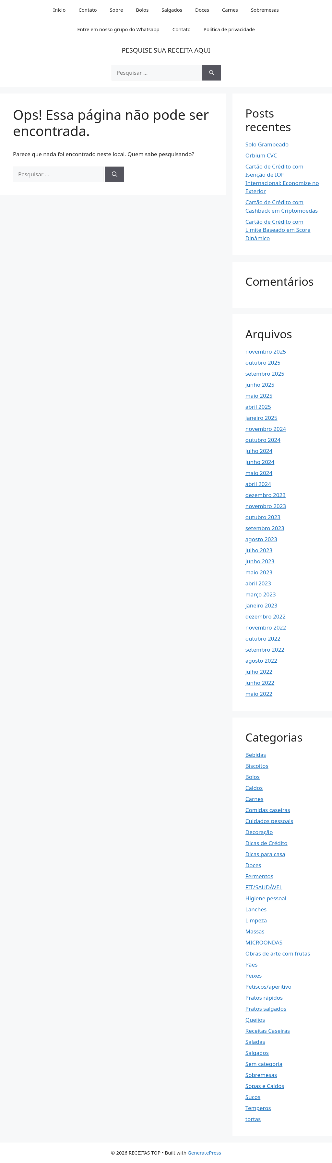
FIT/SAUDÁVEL (263, 887)
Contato (87, 9)
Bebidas (255, 754)
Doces (202, 9)
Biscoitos (256, 765)
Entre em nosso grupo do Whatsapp (118, 29)
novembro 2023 (265, 506)
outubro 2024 (262, 440)
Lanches (256, 909)
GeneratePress (204, 1152)
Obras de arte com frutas (277, 953)
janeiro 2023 (261, 605)
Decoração (259, 832)
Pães (251, 964)
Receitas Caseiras (267, 1030)
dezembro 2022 (265, 616)
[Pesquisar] (211, 73)
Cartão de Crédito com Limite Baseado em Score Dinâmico (278, 230)
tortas (253, 1119)
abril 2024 (258, 484)
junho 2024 (260, 462)
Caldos (254, 788)
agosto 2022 (261, 660)
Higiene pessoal (265, 898)
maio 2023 (258, 572)
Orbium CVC (261, 155)
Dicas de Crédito (266, 843)
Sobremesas (265, 9)
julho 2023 (258, 550)
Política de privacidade (229, 29)
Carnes (230, 9)
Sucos (252, 1097)
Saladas (255, 1041)
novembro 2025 (265, 351)
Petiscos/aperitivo (268, 986)
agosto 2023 (261, 539)
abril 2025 (258, 406)
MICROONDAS (263, 942)
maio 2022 (258, 693)
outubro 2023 (262, 517)
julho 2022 (258, 671)
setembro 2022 (264, 649)
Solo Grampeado (267, 144)
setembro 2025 (264, 373)
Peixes (253, 975)
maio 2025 (258, 395)
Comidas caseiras (267, 810)
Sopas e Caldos (264, 1086)
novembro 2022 (265, 627)
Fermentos (259, 876)
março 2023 (260, 594)
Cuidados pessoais (269, 821)
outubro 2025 (262, 362)
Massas (255, 931)
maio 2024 (258, 473)
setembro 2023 (264, 528)
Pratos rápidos (264, 997)
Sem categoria (263, 1064)
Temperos (258, 1108)
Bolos (142, 9)
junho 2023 (260, 561)
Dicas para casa (265, 854)
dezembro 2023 (265, 495)
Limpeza (256, 920)
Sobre (116, 9)
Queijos (255, 1019)
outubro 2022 (262, 638)
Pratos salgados (265, 1008)
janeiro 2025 (261, 417)
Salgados (171, 9)
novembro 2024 (265, 428)
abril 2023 (258, 583)
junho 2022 (260, 682)
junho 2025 (260, 384)
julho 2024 (258, 451)
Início (59, 9)
